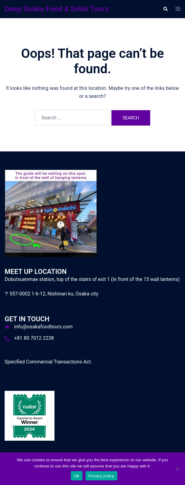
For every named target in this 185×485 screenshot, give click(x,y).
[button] (165, 8)
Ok (76, 476)
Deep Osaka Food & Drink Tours (57, 9)
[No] (177, 469)
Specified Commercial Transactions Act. (48, 362)
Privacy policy (101, 476)
